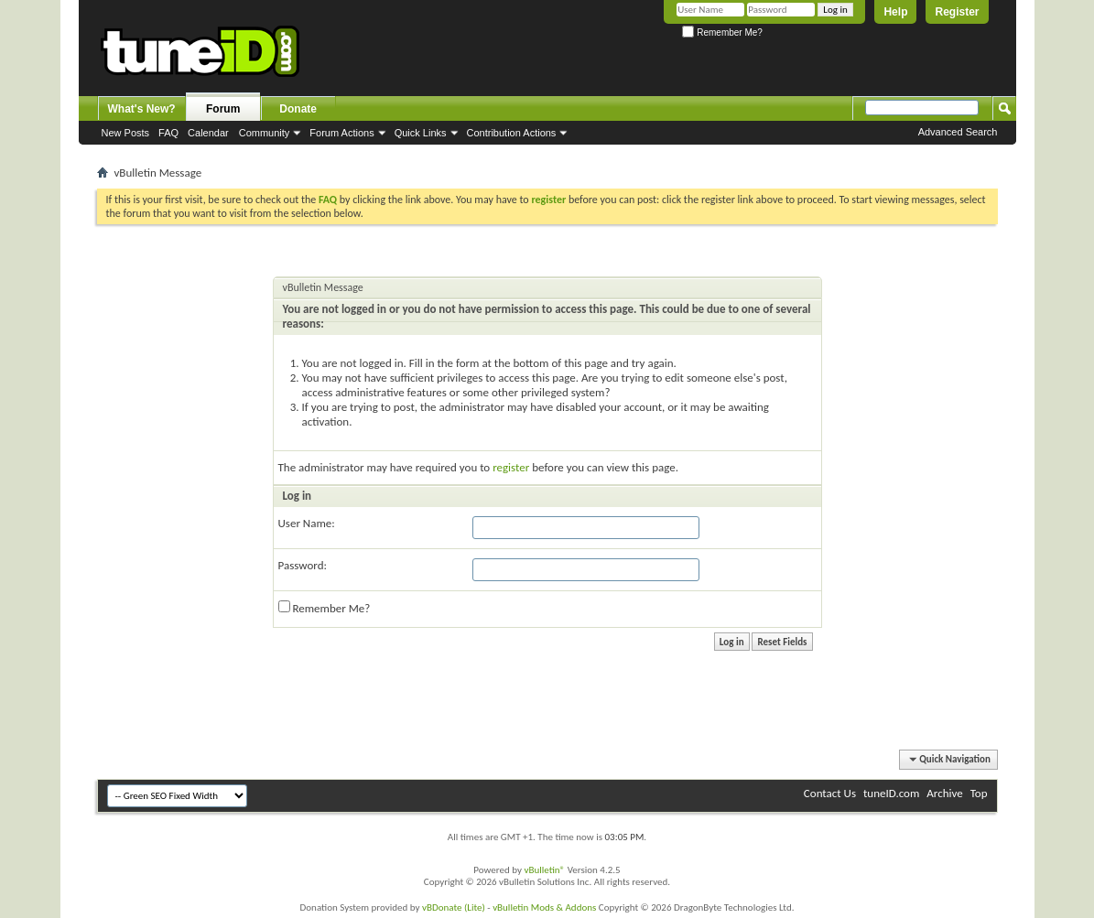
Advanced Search (958, 131)
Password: (302, 565)
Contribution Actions (512, 132)
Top (979, 793)
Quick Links (421, 132)
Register (957, 11)
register (511, 467)
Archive (944, 793)
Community (264, 132)
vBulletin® (544, 870)
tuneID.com (891, 793)
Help (895, 11)
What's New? (142, 109)
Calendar (208, 132)
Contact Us (830, 793)
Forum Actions (341, 132)
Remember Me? (722, 32)
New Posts (126, 132)
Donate (298, 109)
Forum (223, 109)
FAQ (168, 132)
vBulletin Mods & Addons (544, 907)
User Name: (306, 523)
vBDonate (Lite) (453, 907)
